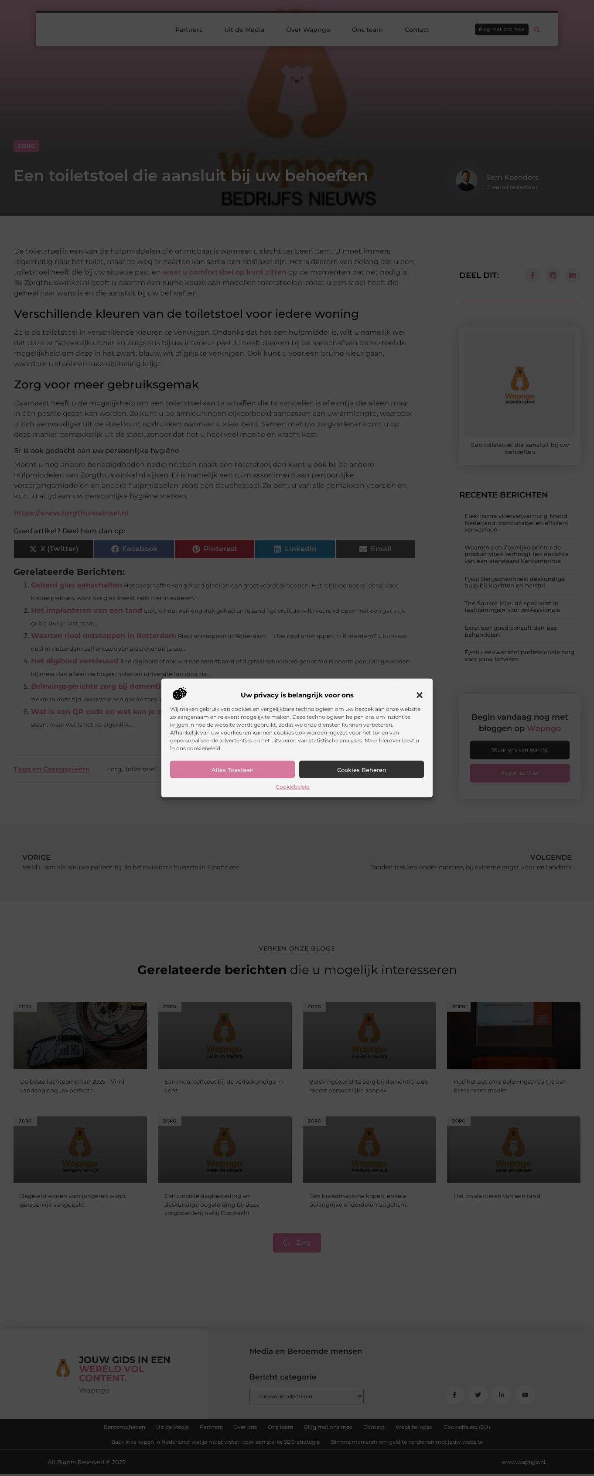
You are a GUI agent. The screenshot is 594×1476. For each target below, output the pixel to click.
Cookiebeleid (293, 786)
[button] (419, 695)
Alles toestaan (233, 769)
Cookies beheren (361, 769)
